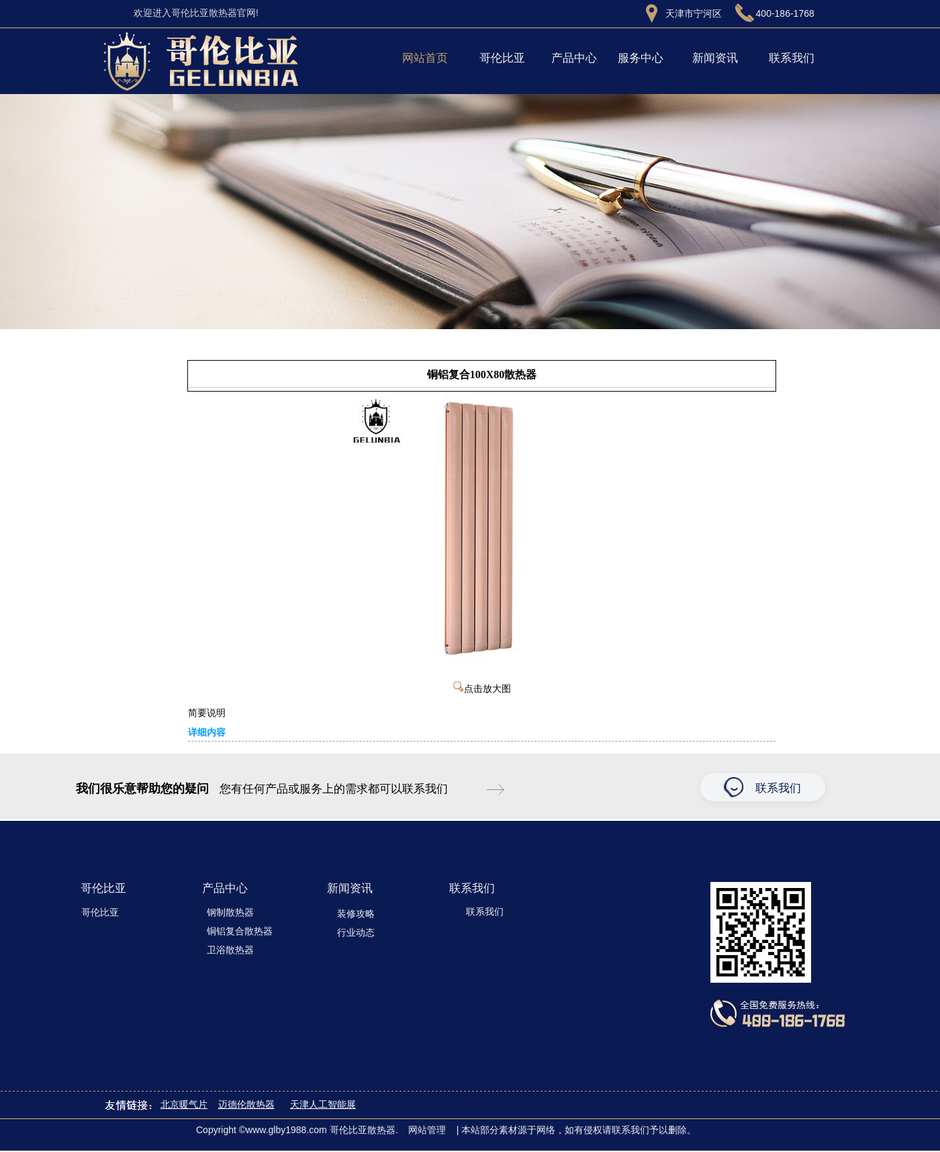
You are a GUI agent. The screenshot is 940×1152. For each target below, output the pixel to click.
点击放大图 (482, 689)
